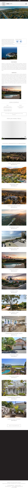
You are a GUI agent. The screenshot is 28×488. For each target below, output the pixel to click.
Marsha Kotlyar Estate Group (7, 4)
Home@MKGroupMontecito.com (18, 486)
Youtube (19, 0)
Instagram (18, 0)
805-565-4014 (14, 0)
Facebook (17, 0)
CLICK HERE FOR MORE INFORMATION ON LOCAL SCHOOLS (14, 114)
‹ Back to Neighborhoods (14, 425)
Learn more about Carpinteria (18, 43)
